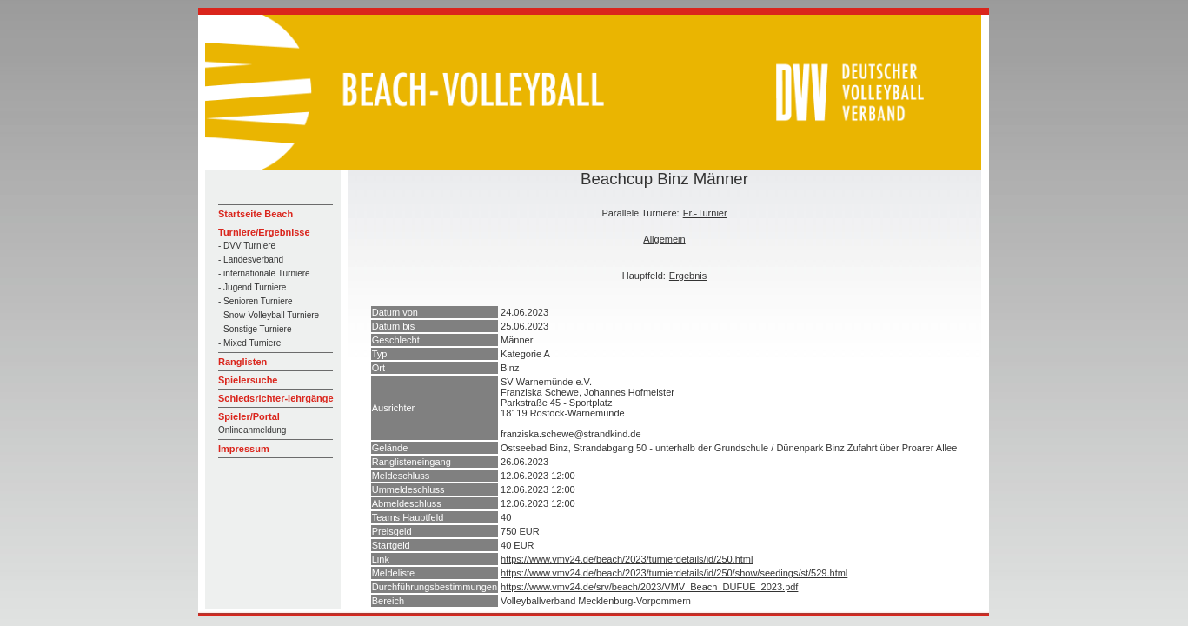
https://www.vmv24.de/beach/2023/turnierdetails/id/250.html (627, 559)
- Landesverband (250, 259)
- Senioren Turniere (255, 301)
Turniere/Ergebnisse (264, 232)
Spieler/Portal (249, 416)
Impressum (243, 448)
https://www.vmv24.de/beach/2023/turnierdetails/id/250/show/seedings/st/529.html (674, 573)
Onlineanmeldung (252, 430)
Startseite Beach (255, 214)
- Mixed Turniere (249, 343)
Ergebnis (688, 275)
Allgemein (664, 239)
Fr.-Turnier (705, 213)
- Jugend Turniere (252, 287)
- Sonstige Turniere (255, 329)
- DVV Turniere (246, 245)
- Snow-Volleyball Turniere (268, 315)
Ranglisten (242, 361)
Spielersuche (247, 380)
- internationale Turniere (264, 273)
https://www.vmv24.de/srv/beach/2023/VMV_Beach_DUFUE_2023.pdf (649, 587)
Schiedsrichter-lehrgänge (276, 398)
